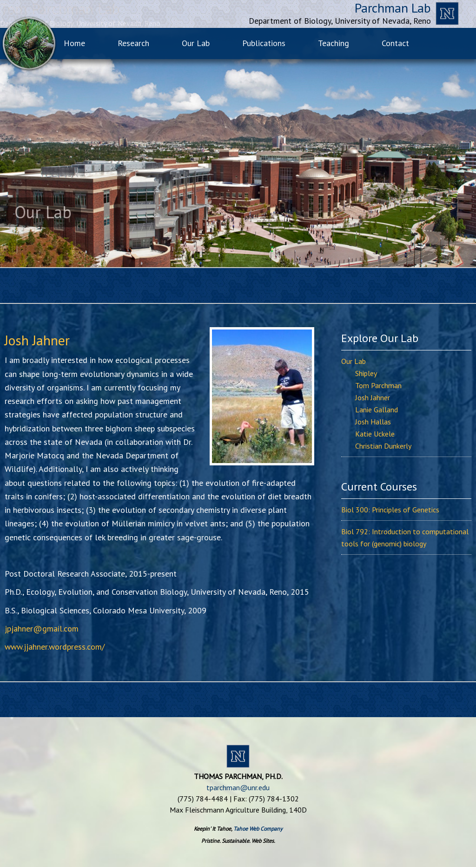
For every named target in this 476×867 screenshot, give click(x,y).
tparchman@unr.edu (238, 787)
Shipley (366, 373)
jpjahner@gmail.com (42, 628)
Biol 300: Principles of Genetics (390, 509)
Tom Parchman (378, 385)
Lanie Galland (376, 409)
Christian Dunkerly (383, 445)
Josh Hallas (373, 421)
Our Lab (353, 361)
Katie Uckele (375, 433)
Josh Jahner (372, 397)
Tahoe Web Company (258, 828)
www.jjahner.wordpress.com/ (55, 646)
